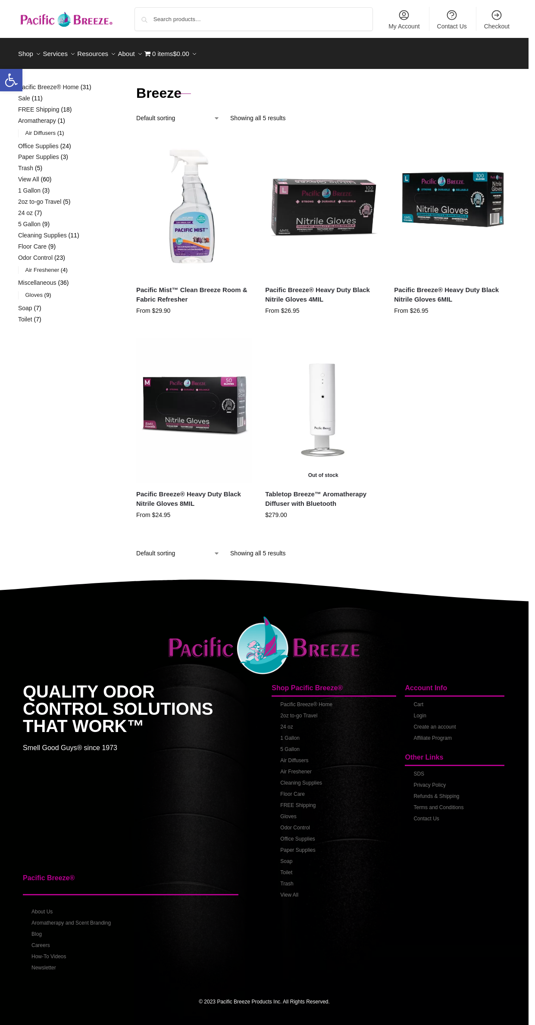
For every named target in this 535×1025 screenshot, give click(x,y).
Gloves (288, 812)
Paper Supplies (297, 845)
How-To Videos (48, 952)
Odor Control (295, 823)
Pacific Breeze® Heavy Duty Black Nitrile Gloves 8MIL (188, 494)
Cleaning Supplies (301, 778)
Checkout (497, 19)
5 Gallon (290, 744)
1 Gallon (290, 733)
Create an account (434, 722)
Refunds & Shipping (436, 791)
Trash (286, 879)
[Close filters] (104, 83)
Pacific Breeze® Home (306, 700)
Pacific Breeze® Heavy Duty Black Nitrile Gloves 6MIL (446, 289)
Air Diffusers (294, 756)
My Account (403, 19)
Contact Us (452, 19)
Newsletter (43, 963)
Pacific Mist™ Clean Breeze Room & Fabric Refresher (191, 289)
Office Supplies (297, 834)
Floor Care (292, 789)
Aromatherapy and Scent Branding (71, 918)
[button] (11, 80)
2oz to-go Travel (298, 711)
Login (419, 711)
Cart (418, 700)
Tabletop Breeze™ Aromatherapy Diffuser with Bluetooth (315, 494)
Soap (286, 857)
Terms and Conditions (438, 803)
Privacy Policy (429, 780)
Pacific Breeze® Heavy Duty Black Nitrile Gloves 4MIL (317, 289)
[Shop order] (178, 113)
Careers (40, 941)
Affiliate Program (432, 733)
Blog (36, 929)
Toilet (286, 868)
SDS (418, 769)
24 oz (286, 722)
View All (289, 890)
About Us (42, 907)
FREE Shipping (298, 801)
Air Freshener (296, 767)
